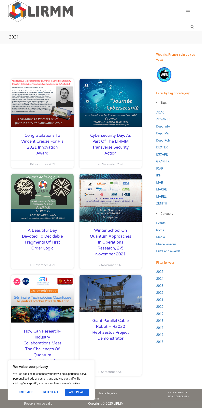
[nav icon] (187, 12)
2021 (159, 300)
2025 (159, 272)
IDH (158, 175)
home (160, 230)
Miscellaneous (166, 244)
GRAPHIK (162, 161)
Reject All (51, 392)
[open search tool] (192, 27)
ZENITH (161, 203)
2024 (159, 278)
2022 (159, 293)
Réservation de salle (38, 403)
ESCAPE (162, 154)
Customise (25, 392)
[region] (51, 380)
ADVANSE (163, 119)
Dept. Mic (163, 133)
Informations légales (102, 393)
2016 (159, 335)
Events (161, 223)
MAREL (161, 196)
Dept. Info (163, 126)
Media (160, 237)
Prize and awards (168, 251)
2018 (159, 321)
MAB (159, 182)
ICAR (159, 168)
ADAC (160, 112)
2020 (159, 307)
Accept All (77, 392)
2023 (159, 286)
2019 (159, 314)
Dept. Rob (163, 140)
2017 (159, 328)
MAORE (161, 189)
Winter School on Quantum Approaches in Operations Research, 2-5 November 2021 (110, 242)
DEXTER (162, 147)
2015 (159, 342)
